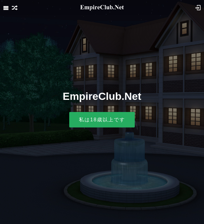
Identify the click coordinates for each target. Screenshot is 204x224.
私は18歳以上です (102, 119)
